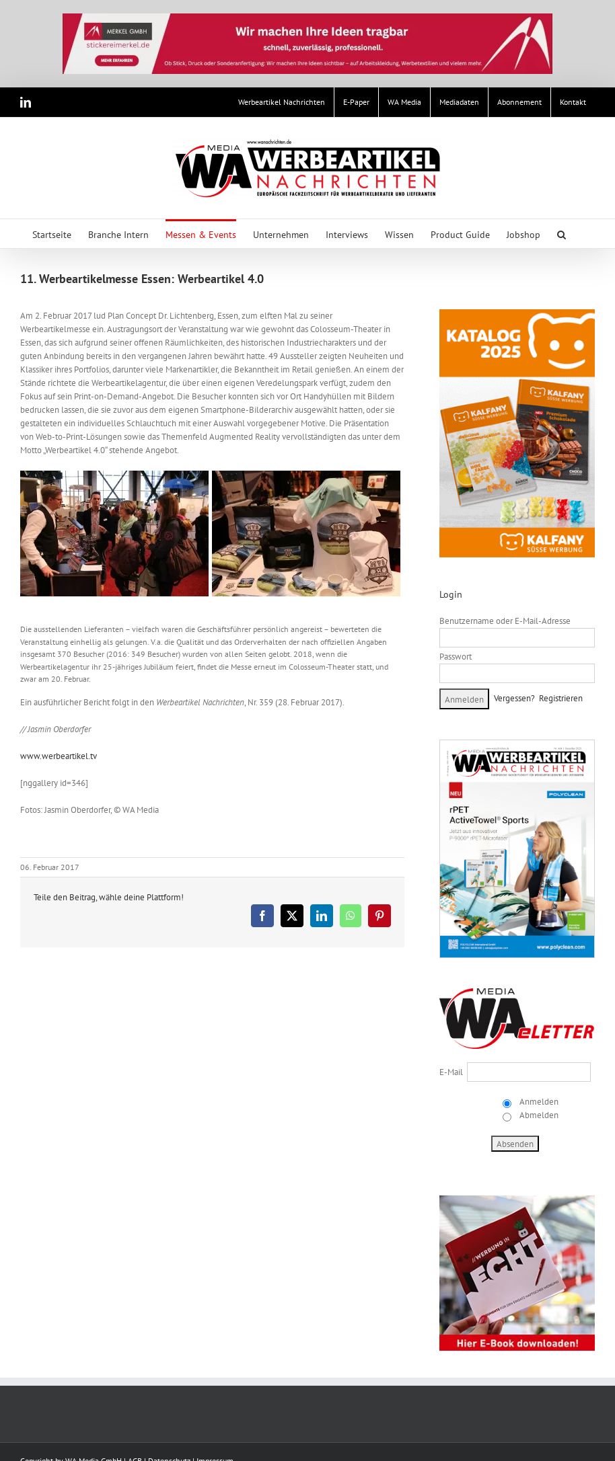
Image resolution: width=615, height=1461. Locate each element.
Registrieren (561, 698)
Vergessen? (514, 698)
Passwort (455, 656)
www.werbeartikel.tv (58, 756)
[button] (561, 233)
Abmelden (537, 1115)
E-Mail (451, 1072)
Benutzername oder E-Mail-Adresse (505, 621)
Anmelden (537, 1101)
